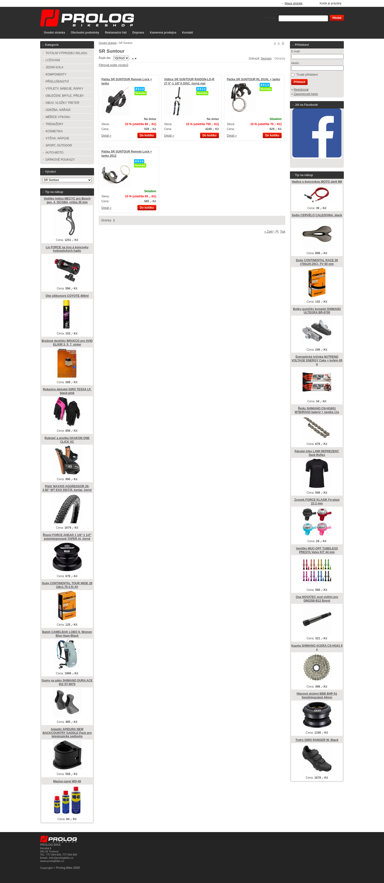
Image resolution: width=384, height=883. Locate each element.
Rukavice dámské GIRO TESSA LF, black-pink (67, 391)
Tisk (282, 231)
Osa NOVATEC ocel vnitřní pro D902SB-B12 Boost (317, 598)
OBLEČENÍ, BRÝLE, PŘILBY (65, 95)
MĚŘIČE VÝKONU (58, 117)
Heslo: (295, 63)
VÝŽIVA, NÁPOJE (57, 138)
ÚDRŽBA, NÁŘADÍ (58, 110)
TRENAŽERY (54, 124)
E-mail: (295, 51)
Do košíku (147, 135)
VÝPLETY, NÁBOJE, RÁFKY (64, 88)
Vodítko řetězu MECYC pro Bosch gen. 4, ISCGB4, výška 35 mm (67, 200)
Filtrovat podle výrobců (113, 65)
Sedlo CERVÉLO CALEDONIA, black (317, 215)
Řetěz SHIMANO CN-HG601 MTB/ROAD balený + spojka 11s (317, 410)
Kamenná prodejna (163, 32)
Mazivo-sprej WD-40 (67, 781)
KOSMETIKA (54, 131)
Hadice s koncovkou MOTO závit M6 (317, 181)
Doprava (138, 32)
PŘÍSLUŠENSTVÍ (57, 81)
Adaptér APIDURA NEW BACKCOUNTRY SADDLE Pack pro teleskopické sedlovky (67, 733)
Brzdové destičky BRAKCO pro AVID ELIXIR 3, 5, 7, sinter (67, 342)
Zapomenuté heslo (306, 94)
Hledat (336, 18)
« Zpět (268, 231)
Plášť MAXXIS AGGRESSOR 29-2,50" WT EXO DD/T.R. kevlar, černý (67, 488)
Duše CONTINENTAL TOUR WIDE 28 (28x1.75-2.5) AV (67, 585)
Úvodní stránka (54, 32)
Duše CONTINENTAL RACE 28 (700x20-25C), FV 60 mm (317, 262)
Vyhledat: (270, 18)
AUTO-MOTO (54, 152)
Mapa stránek (294, 3)
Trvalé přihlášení (307, 74)
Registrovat (301, 89)
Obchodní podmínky (85, 32)
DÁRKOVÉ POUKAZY (60, 159)
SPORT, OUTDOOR (59, 145)
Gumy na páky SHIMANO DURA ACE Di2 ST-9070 (67, 682)
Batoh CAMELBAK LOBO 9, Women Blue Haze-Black (67, 633)
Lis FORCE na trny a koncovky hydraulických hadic (67, 249)
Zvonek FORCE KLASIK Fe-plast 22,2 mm (317, 501)
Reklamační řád (116, 32)
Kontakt (187, 32)
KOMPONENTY (56, 74)
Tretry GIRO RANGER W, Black (316, 740)
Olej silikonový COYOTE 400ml (67, 296)
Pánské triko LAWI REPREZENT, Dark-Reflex (317, 453)
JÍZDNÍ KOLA (54, 67)
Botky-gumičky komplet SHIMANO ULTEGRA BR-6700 (317, 310)
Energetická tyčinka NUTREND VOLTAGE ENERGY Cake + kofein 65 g (316, 360)
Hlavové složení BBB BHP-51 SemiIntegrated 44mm (317, 695)
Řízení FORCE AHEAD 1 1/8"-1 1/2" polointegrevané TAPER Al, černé (67, 536)
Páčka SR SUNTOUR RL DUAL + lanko (253, 79)
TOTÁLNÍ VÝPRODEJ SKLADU (66, 53)
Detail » (106, 135)
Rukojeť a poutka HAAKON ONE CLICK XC (67, 439)
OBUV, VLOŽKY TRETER (62, 103)
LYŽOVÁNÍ (53, 60)
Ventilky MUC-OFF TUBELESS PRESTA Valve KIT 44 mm (317, 550)
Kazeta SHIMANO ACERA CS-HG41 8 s (316, 647)
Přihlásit (299, 82)
